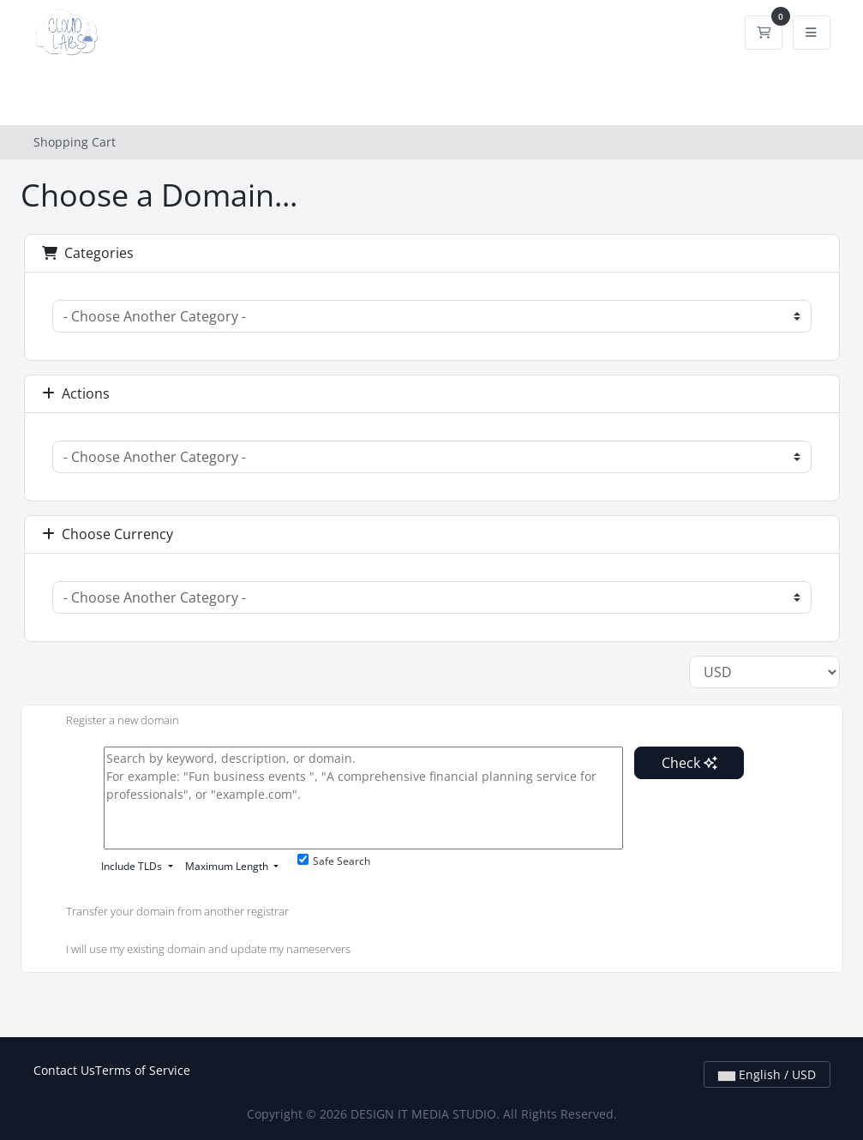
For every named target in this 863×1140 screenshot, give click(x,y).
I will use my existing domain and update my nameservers (195, 950)
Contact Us (64, 1070)
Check (689, 762)
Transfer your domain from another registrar (164, 912)
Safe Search (333, 861)
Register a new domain (109, 721)
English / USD (767, 1074)
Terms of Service (142, 1070)
